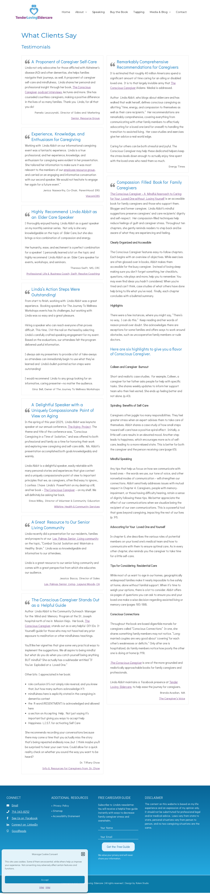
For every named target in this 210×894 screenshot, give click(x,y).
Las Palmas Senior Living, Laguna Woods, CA (72, 584)
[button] (83, 854)
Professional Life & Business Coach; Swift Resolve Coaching (63, 273)
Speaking (98, 12)
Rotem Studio (142, 883)
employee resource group (79, 170)
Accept (45, 879)
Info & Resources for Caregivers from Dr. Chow (71, 768)
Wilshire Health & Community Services (77, 506)
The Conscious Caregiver (59, 490)
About (81, 12)
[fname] (118, 826)
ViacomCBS (93, 196)
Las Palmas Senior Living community (75, 539)
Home (66, 12)
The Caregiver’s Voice (172, 698)
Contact (181, 12)
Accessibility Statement (66, 816)
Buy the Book (119, 12)
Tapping (138, 12)
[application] (85, 12)
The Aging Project (79, 427)
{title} (41, 887)
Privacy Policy (61, 805)
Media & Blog (160, 12)
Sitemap (58, 810)
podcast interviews (50, 92)
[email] (118, 835)
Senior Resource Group (85, 118)
